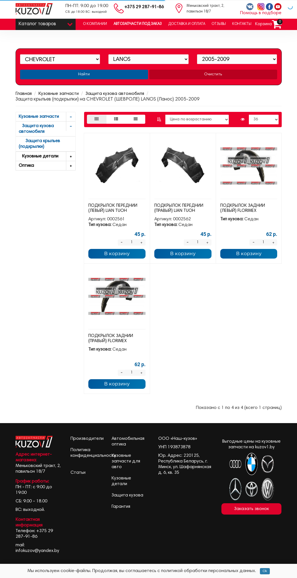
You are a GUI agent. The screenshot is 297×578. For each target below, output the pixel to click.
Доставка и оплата (186, 24)
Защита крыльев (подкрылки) (39, 144)
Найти (84, 74)
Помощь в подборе (260, 13)
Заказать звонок (251, 509)
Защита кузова (127, 495)
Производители (87, 438)
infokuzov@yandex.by (37, 551)
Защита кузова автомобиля (115, 93)
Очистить (213, 74)
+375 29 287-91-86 (144, 7)
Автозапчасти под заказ (138, 24)
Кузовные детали (47, 156)
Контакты (241, 24)
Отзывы (218, 24)
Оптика (47, 165)
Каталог (45, 23)
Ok (265, 571)
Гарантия (121, 506)
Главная (24, 93)
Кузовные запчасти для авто (126, 461)
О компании (95, 24)
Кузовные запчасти (59, 93)
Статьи (78, 472)
